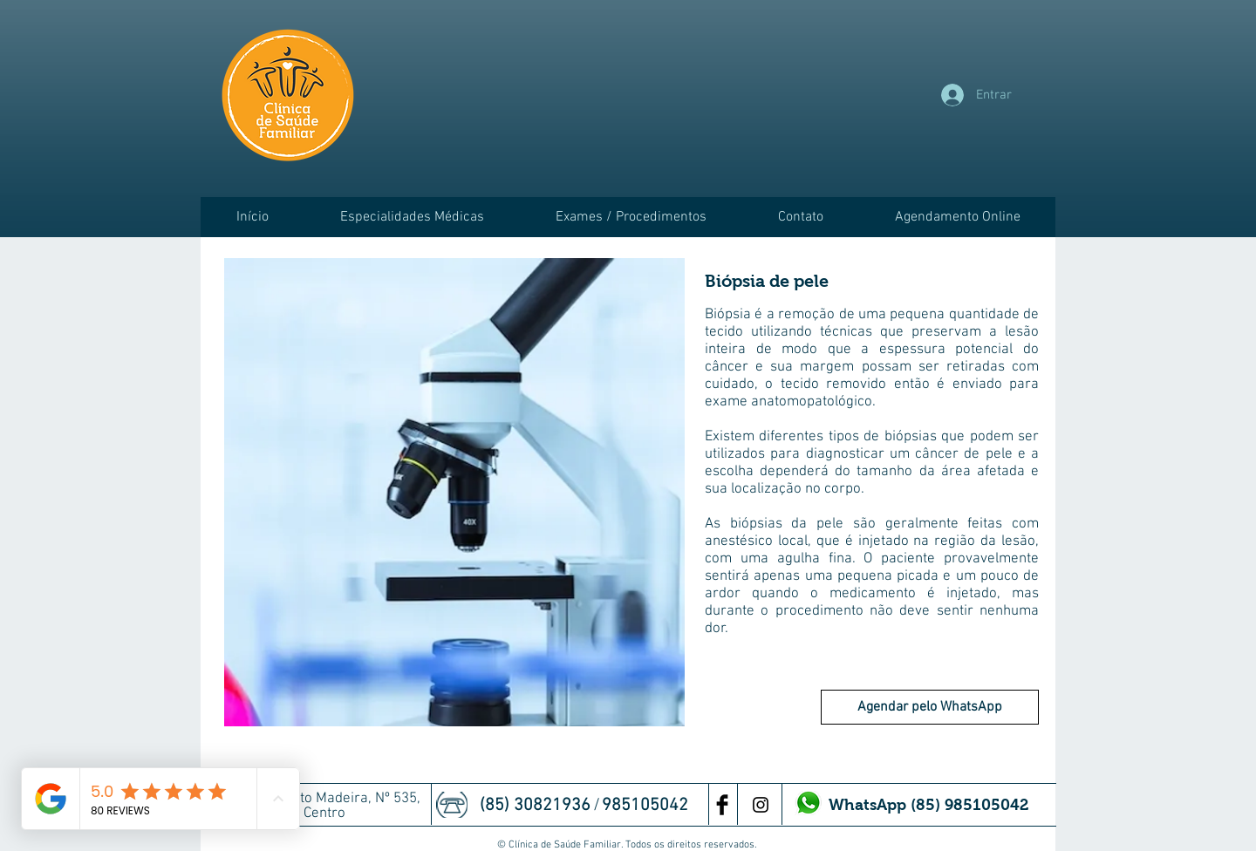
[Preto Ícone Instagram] (760, 804)
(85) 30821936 (537, 805)
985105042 (647, 805)
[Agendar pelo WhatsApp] (930, 707)
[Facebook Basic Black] (722, 804)
